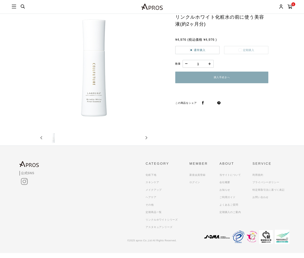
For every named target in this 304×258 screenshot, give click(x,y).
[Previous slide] (41, 140)
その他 (150, 209)
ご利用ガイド (227, 202)
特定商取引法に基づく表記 (268, 194)
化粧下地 (151, 179)
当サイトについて (230, 179)
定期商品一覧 (154, 217)
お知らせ (224, 194)
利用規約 (257, 179)
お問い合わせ (260, 202)
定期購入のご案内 (230, 217)
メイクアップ (154, 194)
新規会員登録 (197, 179)
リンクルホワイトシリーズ (162, 224)
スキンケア (152, 187)
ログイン (194, 187)
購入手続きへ (222, 77)
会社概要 (224, 187)
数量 (178, 63)
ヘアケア (151, 202)
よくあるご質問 (228, 209)
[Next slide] (146, 140)
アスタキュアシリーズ (159, 232)
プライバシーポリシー (265, 187)
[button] (55, 140)
